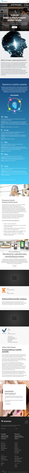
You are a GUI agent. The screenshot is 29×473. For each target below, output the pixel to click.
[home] (4, 1)
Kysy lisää (14, 27)
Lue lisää (14, 265)
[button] (27, 1)
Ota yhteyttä (8, 403)
